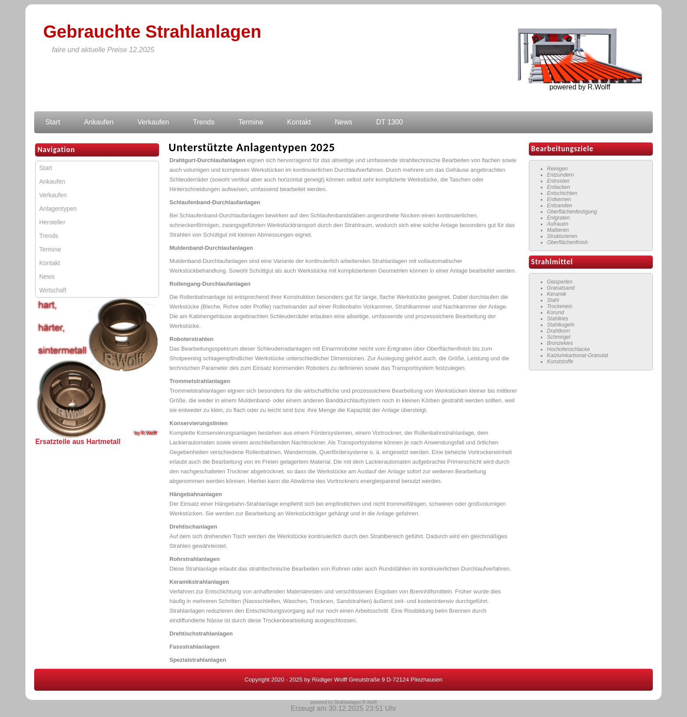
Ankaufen (99, 122)
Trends (203, 122)
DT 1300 (389, 122)
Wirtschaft (52, 290)
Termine (250, 122)
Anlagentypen (58, 208)
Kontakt (299, 122)
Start (52, 122)
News (343, 122)
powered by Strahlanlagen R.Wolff (343, 702)
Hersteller (52, 222)
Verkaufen (153, 122)
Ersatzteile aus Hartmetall (77, 441)
